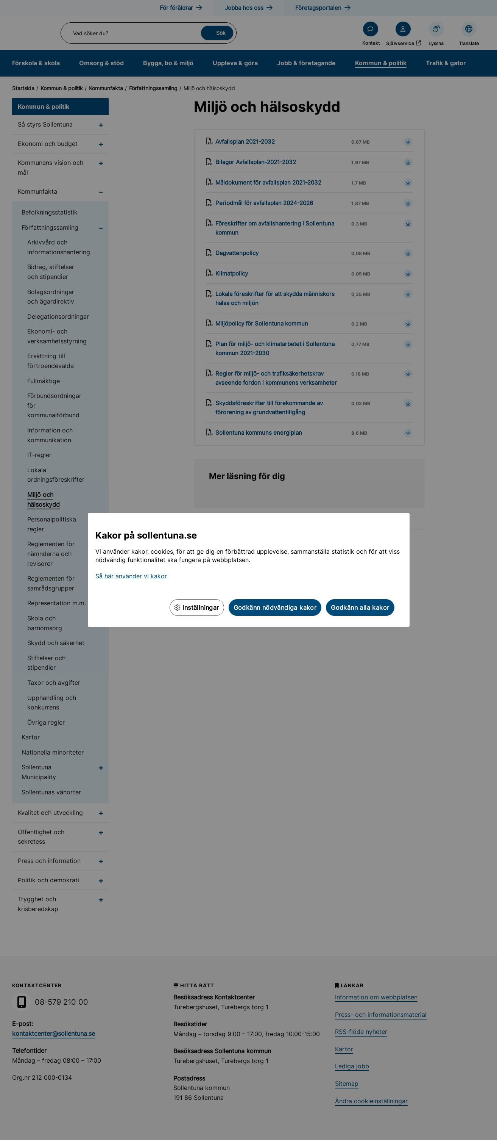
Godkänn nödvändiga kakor (275, 607)
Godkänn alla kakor (360, 607)
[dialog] (248, 570)
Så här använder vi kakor (131, 576)
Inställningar (196, 607)
